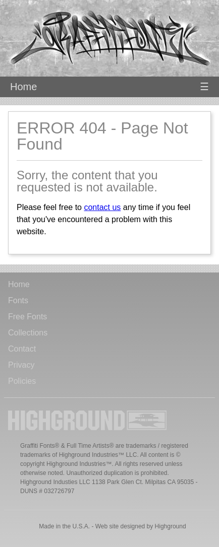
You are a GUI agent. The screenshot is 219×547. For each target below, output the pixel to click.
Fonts (18, 301)
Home (23, 86)
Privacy (21, 365)
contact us (102, 207)
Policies (22, 381)
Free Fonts (27, 317)
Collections (27, 333)
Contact (22, 349)
